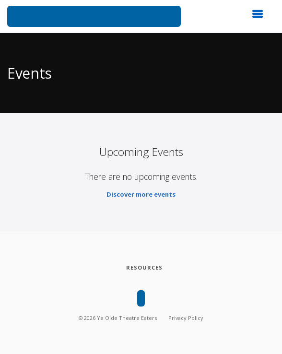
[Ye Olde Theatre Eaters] (94, 16)
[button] (260, 16)
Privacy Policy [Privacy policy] (185, 317)
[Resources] (144, 267)
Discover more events (141, 194)
